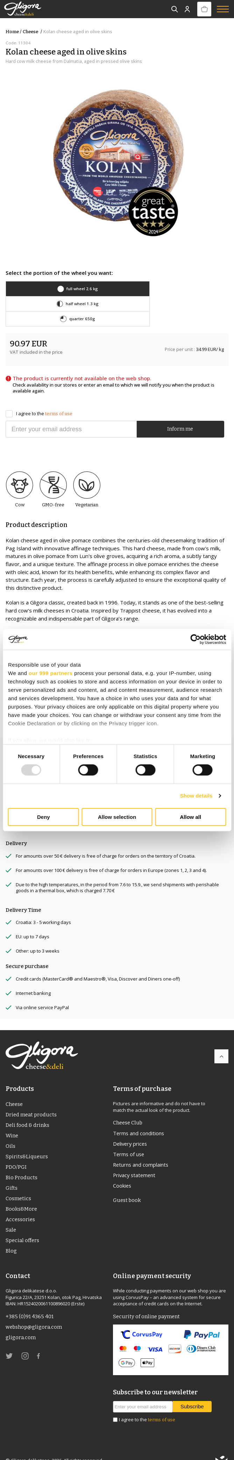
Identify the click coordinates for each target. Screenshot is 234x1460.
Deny (43, 817)
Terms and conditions (139, 1118)
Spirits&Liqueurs (27, 1142)
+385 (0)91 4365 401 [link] (30, 1304)
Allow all (190, 817)
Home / (13, 31)
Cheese (33, 31)
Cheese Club (128, 1108)
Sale (11, 1217)
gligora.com (21, 1326)
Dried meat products (32, 1100)
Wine (12, 1121)
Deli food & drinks (28, 1110)
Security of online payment (147, 1304)
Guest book (127, 1187)
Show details (196, 796)
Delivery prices (131, 1129)
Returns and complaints (142, 1150)
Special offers (23, 1228)
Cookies (122, 1171)
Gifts (11, 1175)
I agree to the (39, 399)
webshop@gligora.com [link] (34, 1315)
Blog (11, 1239)
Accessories (21, 1207)
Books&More (22, 1196)
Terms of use (129, 1139)
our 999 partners (51, 673)
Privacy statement (135, 1161)
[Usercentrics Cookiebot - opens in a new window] (195, 639)
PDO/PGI (16, 1153)
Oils (10, 1132)
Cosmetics (19, 1185)
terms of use (58, 398)
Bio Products (21, 1164)
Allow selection (117, 817)
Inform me (180, 414)
